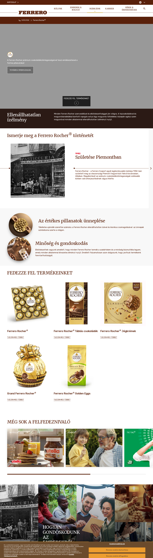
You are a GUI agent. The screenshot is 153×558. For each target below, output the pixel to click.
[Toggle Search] (144, 8)
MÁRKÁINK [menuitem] (94, 8)
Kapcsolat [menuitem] (13, 2)
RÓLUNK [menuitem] (58, 8)
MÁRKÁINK (25, 20)
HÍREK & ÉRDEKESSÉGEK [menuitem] (129, 8)
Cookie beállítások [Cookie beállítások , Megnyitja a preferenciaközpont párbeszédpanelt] (117, 544)
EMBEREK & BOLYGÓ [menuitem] (76, 8)
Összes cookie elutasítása (117, 550)
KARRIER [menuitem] (109, 8)
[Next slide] (151, 168)
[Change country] (142, 2)
